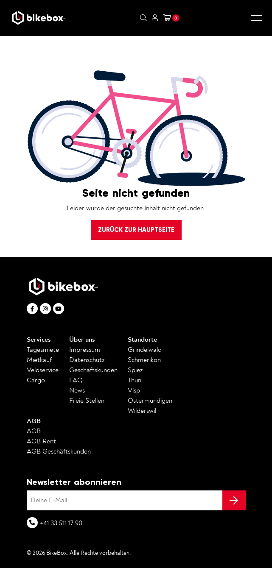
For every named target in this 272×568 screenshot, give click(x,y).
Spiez (135, 370)
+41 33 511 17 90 (61, 523)
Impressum (84, 349)
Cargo (36, 380)
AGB (34, 421)
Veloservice (43, 370)
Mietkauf (39, 360)
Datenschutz (87, 360)
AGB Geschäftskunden (59, 451)
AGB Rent (41, 441)
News (77, 390)
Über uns (82, 339)
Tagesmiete (43, 349)
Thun (134, 380)
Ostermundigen (150, 400)
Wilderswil (142, 411)
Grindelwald (145, 349)
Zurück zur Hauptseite (136, 230)
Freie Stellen (86, 400)
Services (38, 339)
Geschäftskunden (93, 370)
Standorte (142, 339)
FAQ (76, 380)
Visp (134, 390)
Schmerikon (144, 360)
